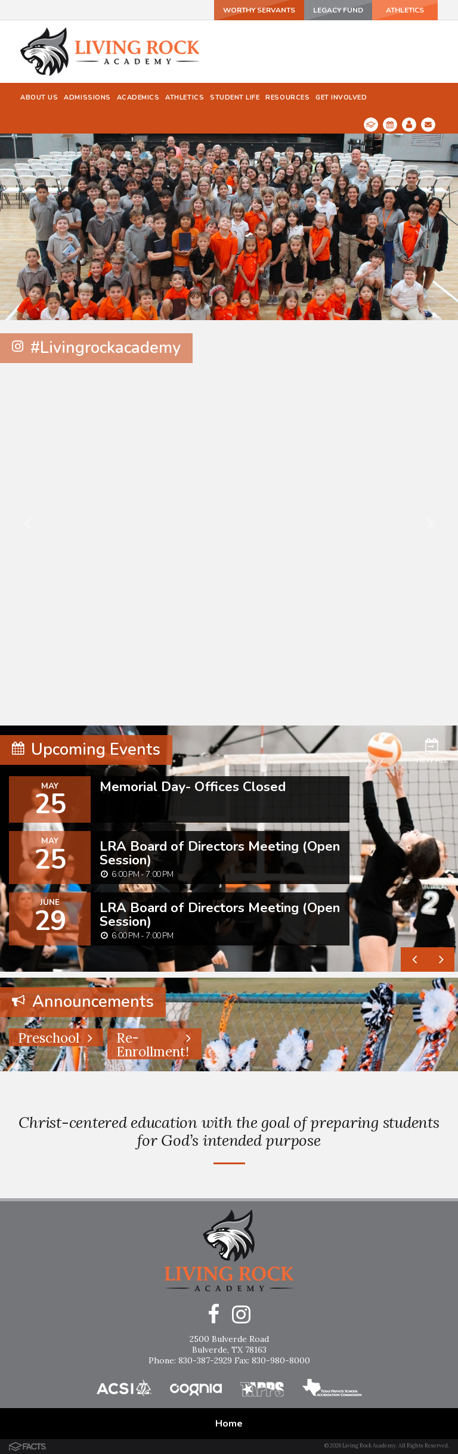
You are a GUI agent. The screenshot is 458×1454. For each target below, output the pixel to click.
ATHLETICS (405, 10)
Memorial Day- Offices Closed (193, 786)
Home (229, 1423)
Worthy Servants (259, 10)
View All (431, 750)
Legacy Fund (338, 10)
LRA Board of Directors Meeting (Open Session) (220, 853)
